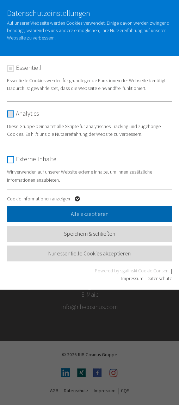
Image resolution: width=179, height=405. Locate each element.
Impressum (132, 278)
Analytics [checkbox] (27, 113)
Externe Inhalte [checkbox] (36, 159)
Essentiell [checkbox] (29, 68)
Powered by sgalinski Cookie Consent (133, 270)
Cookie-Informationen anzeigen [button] (44, 199)
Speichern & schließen (89, 233)
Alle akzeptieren (90, 213)
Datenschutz (159, 278)
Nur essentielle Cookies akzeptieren (89, 253)
